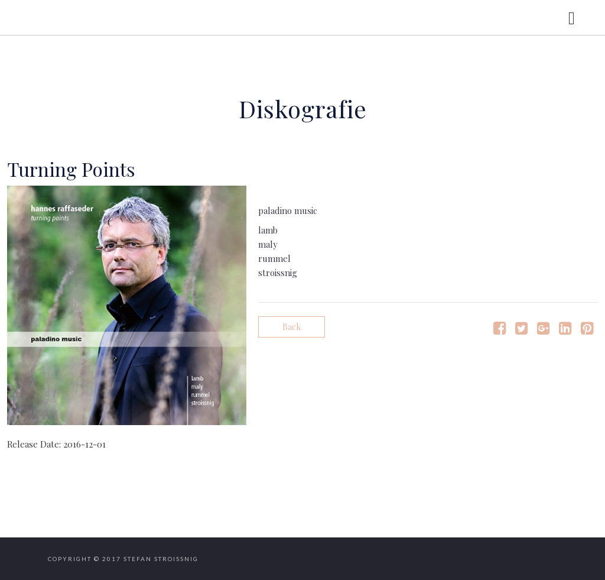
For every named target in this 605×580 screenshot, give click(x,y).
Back (291, 326)
